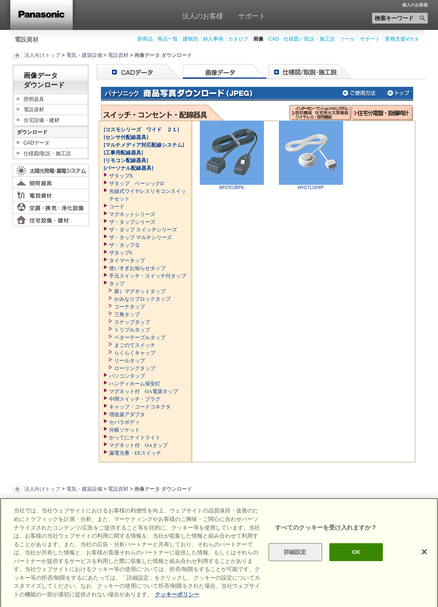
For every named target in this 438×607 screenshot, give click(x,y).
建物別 (190, 39)
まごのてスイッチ (134, 345)
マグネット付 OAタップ (138, 445)
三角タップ (127, 314)
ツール (347, 39)
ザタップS (121, 253)
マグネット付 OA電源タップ (143, 391)
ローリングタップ (134, 368)
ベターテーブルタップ (140, 338)
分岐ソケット (124, 430)
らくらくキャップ (134, 353)
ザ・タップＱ (124, 245)
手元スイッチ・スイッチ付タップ (147, 276)
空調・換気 (51, 207)
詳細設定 (295, 569)
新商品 (145, 39)
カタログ (238, 39)
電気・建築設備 (84, 55)
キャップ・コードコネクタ (140, 407)
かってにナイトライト (134, 438)
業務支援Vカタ (402, 39)
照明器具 (34, 99)
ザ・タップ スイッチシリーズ (143, 230)
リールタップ (129, 361)
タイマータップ (127, 261)
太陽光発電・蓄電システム (51, 170)
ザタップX (121, 176)
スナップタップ (132, 322)
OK (356, 569)
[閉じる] (424, 569)
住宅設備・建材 (41, 120)
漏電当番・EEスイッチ (135, 453)
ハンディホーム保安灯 (134, 384)
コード (116, 207)
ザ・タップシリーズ (132, 222)
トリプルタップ (132, 330)
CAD (273, 39)
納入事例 (213, 39)
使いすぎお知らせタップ (137, 268)
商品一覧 (167, 39)
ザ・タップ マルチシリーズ (140, 237)
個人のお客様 (415, 5)
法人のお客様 (202, 16)
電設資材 (26, 39)
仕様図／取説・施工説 (309, 39)
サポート (251, 16)
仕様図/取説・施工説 (47, 154)
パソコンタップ (127, 376)
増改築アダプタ (127, 414)
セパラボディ (124, 422)
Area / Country (412, 508)
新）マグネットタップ (140, 291)
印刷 (24, 508)
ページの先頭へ (219, 508)
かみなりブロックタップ (142, 299)
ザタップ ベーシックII (136, 184)
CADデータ (37, 143)
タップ (116, 284)
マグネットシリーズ (132, 214)
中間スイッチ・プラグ (134, 399)
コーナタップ (129, 307)
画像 (258, 39)
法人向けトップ (42, 55)
